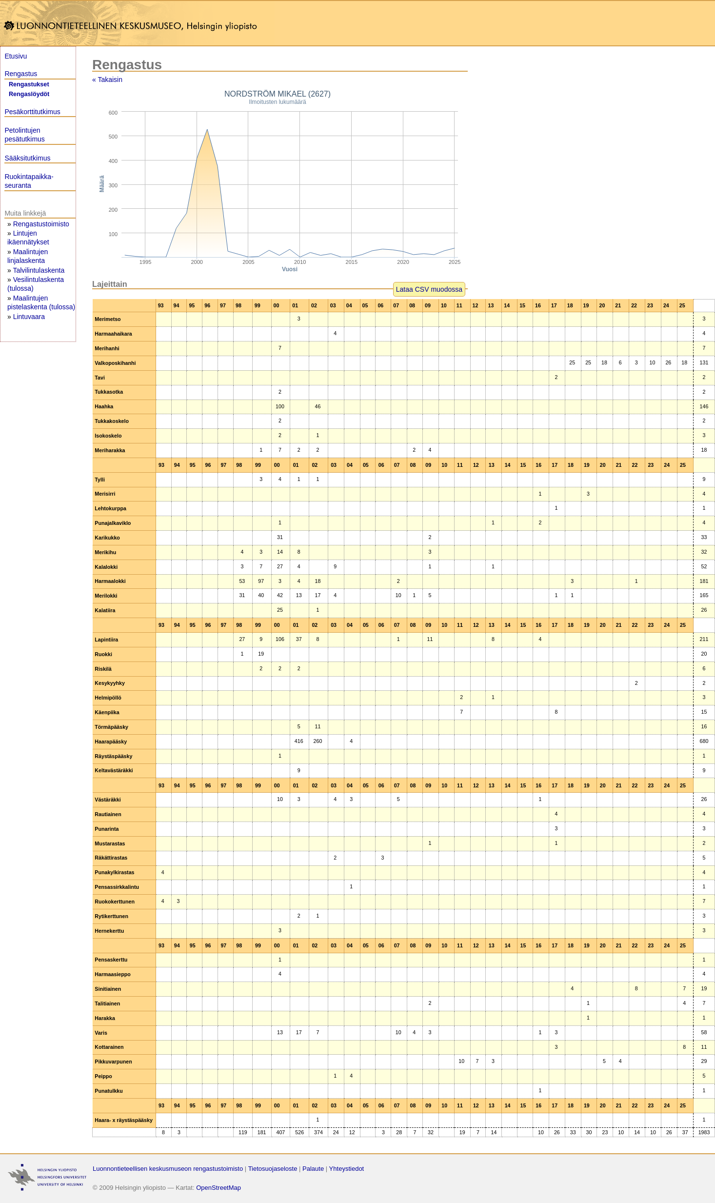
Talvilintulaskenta (38, 270)
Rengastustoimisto (41, 224)
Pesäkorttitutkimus (32, 112)
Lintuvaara (29, 317)
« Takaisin (107, 79)
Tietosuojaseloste (273, 1168)
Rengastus (20, 74)
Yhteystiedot (346, 1168)
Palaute (313, 1168)
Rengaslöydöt (29, 94)
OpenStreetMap (218, 1187)
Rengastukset (29, 84)
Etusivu (15, 56)
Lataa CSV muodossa (429, 289)
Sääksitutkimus (27, 158)
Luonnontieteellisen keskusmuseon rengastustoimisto (168, 1168)
